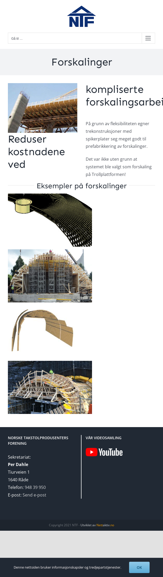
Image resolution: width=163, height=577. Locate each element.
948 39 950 (35, 487)
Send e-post (34, 495)
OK (139, 567)
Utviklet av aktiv (97, 525)
